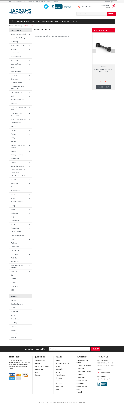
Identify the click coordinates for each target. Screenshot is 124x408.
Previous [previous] (94, 53)
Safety (13, 206)
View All (13, 338)
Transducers (15, 247)
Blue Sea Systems (17, 304)
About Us (36, 21)
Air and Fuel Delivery (18, 38)
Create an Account (52, 2)
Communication (16, 83)
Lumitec (13, 326)
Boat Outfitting (16, 64)
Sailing (13, 209)
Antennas (14, 49)
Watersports (15, 262)
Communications (17, 92)
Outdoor (14, 187)
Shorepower (15, 220)
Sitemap (38, 375)
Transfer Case (15, 250)
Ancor (13, 308)
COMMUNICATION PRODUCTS (17, 87)
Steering (13, 224)
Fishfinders (14, 130)
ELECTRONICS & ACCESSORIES (16, 114)
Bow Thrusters (16, 71)
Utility (13, 290)
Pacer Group (15, 319)
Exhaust (13, 126)
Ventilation (14, 258)
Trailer (13, 239)
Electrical (14, 104)
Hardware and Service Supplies (18, 146)
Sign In (41, 2)
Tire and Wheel (16, 232)
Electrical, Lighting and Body (18, 108)
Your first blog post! (16, 360)
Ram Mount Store (17, 202)
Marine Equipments (17, 166)
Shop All (13, 217)
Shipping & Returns (50, 21)
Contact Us (65, 21)
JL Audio (13, 330)
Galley (13, 138)
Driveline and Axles (17, 100)
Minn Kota (14, 334)
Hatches (13, 151)
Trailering (14, 243)
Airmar (13, 315)
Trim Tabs (14, 254)
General (13, 141)
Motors (13, 179)
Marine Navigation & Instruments (18, 171)
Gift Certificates (17, 2)
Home (11, 25)
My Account (30, 2)
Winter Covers (29, 25)
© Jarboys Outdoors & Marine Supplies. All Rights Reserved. (62, 402)
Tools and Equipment (18, 235)
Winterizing (18, 25)
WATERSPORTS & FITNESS (17, 266)
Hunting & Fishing (17, 155)
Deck (12, 96)
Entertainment (16, 123)
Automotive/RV (16, 57)
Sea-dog (14, 323)
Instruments (15, 159)
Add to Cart (105, 87)
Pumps (13, 194)
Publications (15, 286)
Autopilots (14, 60)
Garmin (13, 300)
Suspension (15, 228)
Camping (14, 75)
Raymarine (14, 311)
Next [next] (113, 53)
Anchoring (14, 42)
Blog (75, 21)
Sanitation (14, 213)
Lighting (13, 162)
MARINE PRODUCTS (18, 176)
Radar (13, 198)
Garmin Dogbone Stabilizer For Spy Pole (103, 70)
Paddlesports (15, 191)
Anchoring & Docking (18, 45)
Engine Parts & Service (18, 119)
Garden (13, 279)
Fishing (13, 134)
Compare (107, 1)
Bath (12, 275)
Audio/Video (15, 53)
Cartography (15, 79)
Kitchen (13, 282)
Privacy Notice (23, 21)
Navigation (14, 183)
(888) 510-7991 (88, 6)
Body (12, 68)
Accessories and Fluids (18, 34)
